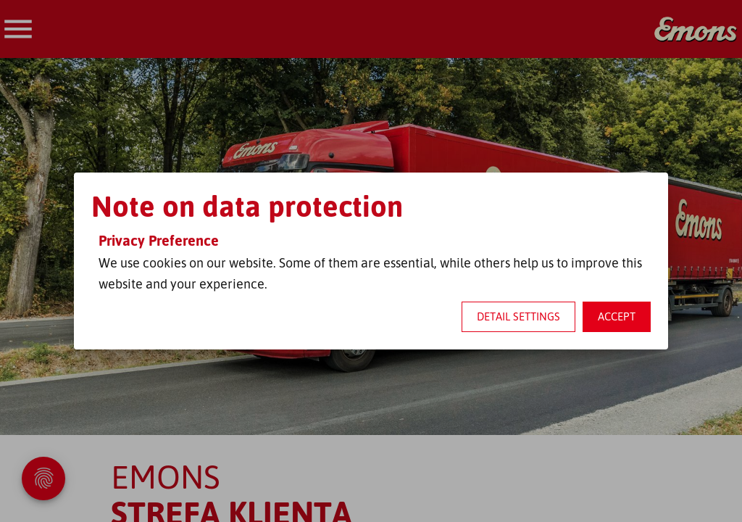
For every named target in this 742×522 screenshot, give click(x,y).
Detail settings (518, 316)
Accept (616, 316)
